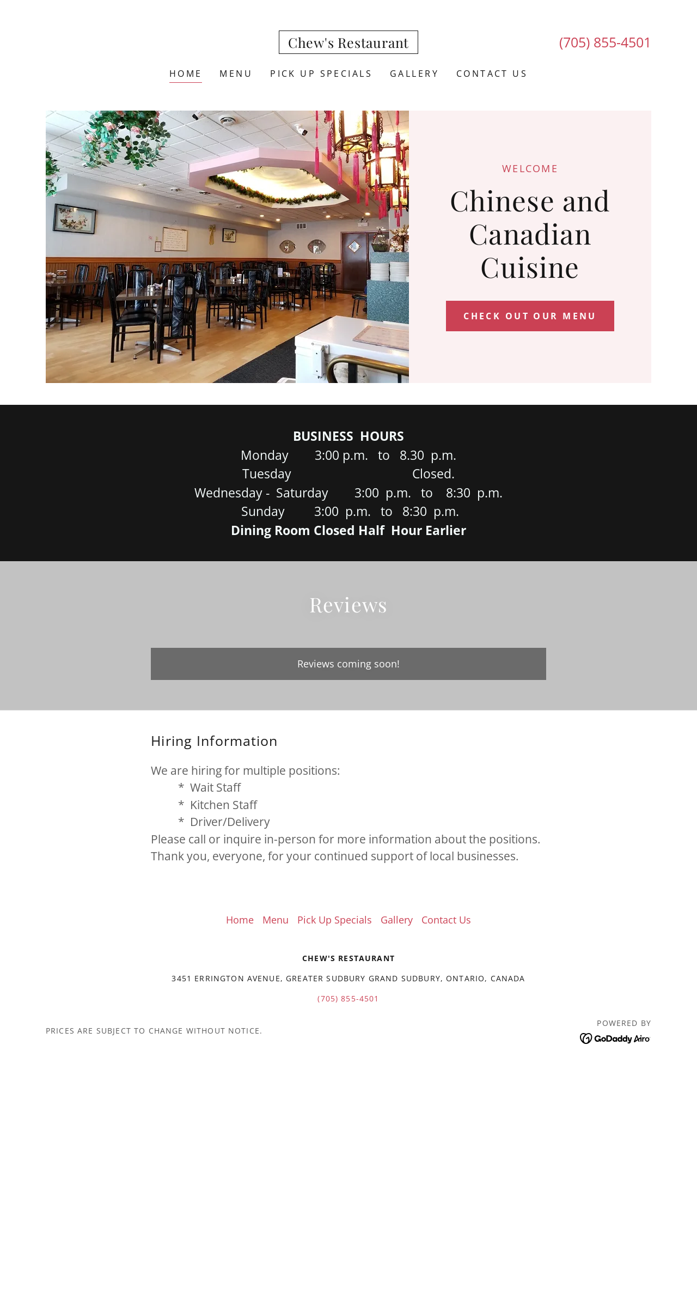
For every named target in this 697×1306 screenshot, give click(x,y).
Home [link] (186, 74)
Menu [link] (236, 74)
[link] (348, 44)
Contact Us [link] (492, 74)
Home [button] (240, 919)
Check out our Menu (530, 316)
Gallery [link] (414, 74)
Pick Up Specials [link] (321, 74)
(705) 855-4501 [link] (605, 42)
